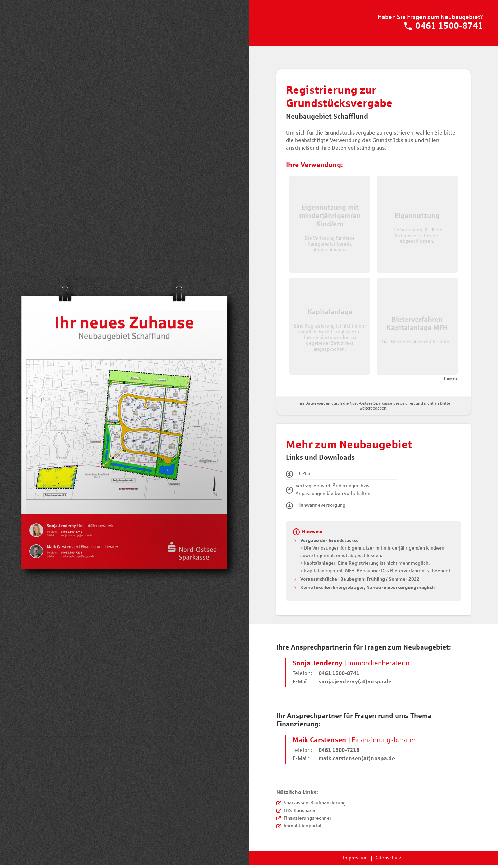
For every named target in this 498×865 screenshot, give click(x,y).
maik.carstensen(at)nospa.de (357, 758)
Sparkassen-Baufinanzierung (315, 803)
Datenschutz (388, 858)
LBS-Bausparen (300, 810)
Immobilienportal (302, 825)
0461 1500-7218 (339, 750)
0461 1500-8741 (443, 26)
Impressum (355, 858)
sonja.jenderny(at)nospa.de (355, 681)
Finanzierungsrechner (307, 818)
